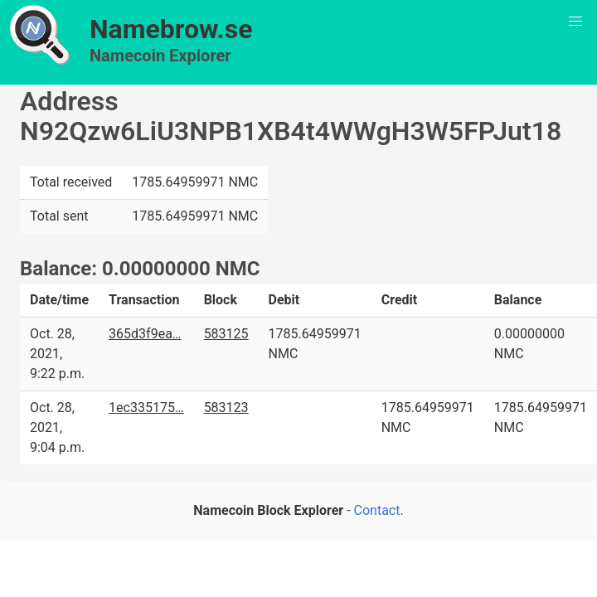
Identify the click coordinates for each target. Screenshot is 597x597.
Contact (377, 510)
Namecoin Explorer (160, 56)
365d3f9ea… (145, 334)
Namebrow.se (171, 29)
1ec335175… (146, 407)
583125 (226, 334)
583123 (226, 407)
